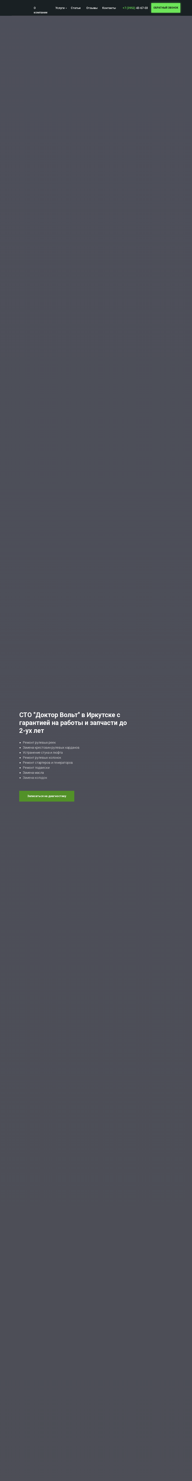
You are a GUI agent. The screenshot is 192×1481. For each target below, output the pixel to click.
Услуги (60, 8)
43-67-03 (135, 8)
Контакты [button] (109, 8)
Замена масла (33, 772)
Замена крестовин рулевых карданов (51, 747)
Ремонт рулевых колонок (42, 757)
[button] (165, 8)
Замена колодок (35, 778)
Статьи (76, 8)
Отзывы (92, 8)
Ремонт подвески (36, 767)
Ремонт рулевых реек (39, 742)
